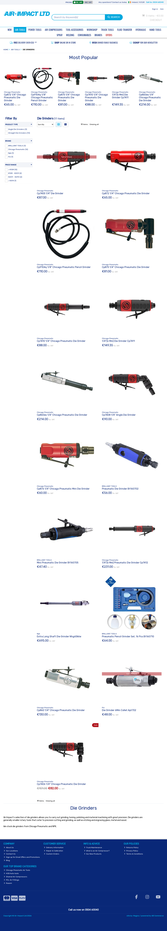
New (10, 30)
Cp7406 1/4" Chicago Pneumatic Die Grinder (61, 784)
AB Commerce (158, 916)
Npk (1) (11, 153)
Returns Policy (131, 847)
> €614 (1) (12, 181)
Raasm (8, 883)
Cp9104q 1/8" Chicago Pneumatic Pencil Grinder (42, 97)
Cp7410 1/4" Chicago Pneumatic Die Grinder (96, 97)
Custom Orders (51, 854)
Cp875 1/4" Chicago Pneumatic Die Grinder (69, 97)
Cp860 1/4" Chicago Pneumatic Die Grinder (61, 710)
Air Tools (20, 30)
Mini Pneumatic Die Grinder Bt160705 (57, 562)
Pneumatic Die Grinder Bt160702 (120, 488)
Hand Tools (155, 30)
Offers (109, 35)
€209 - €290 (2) (15, 177)
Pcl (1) (10, 157)
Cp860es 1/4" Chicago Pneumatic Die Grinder (150, 97)
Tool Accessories (74, 30)
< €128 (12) (12, 169)
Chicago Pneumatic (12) (18, 149)
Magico (136, 916)
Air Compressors (53, 30)
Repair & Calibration (53, 851)
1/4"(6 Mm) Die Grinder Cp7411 (120, 96)
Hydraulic (141, 30)
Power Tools (34, 30)
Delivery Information (53, 847)
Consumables (84, 35)
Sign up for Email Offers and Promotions (22, 857)
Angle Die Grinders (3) (17, 129)
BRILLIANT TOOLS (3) (17, 146)
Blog (7, 860)
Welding (70, 35)
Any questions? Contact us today (113, 2)
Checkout (156, 20)
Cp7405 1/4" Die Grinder (50, 193)
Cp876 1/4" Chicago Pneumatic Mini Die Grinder (63, 488)
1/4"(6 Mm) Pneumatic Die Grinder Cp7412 (125, 562)
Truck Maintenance (93, 847)
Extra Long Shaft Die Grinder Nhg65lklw (59, 636)
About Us (9, 847)
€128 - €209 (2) (15, 173)
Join (162, 9)
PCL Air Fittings (11, 880)
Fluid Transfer (124, 30)
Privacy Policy (131, 851)
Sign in (155, 9)
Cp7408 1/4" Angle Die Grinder (119, 414)
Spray (60, 35)
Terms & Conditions (133, 854)
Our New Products (93, 854)
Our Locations (11, 851)
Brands (98, 35)
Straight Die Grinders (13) (19, 133)
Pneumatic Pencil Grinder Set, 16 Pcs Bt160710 (128, 636)
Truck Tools (107, 30)
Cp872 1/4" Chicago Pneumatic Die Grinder (15, 97)
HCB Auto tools (11, 873)
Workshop (92, 30)
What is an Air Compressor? (97, 851)
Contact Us (9, 854)
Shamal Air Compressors (15, 877)
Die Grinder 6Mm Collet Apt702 (119, 710)
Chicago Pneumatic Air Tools (17, 870)
